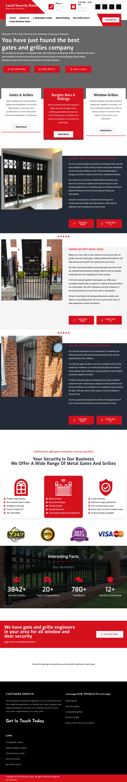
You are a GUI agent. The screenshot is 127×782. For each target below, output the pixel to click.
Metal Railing (63, 18)
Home (13, 18)
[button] (63, 665)
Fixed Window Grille (20, 21)
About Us (24, 18)
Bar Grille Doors (81, 18)
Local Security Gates (22, 5)
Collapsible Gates (42, 18)
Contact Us (111, 19)
